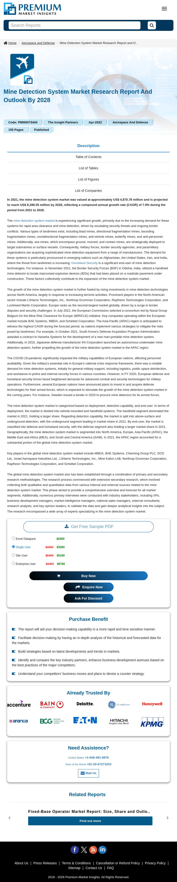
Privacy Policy (155, 863)
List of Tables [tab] (88, 168)
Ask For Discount (88, 598)
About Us (21, 863)
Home (12, 43)
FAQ (110, 868)
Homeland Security (85, 263)
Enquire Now (89, 587)
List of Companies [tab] (88, 191)
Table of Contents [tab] (89, 157)
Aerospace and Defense (38, 43)
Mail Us (88, 773)
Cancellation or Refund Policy (118, 863)
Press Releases (45, 863)
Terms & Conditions (76, 863)
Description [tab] (88, 145)
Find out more (90, 821)
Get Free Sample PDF (88, 526)
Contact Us (94, 868)
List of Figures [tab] (88, 179)
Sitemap (74, 868)
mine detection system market (34, 220)
